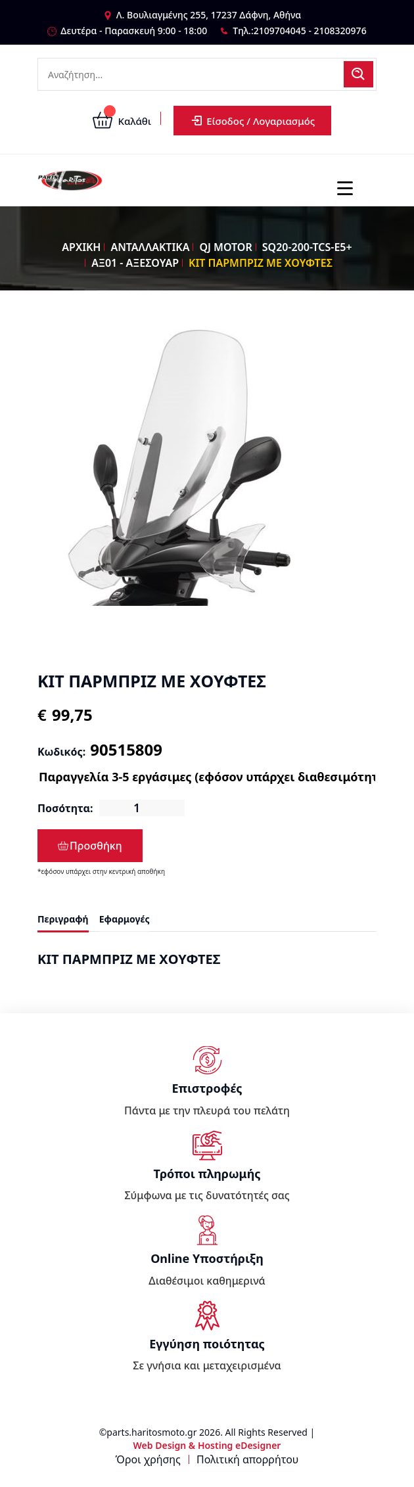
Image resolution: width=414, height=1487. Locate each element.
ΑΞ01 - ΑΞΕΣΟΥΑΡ (135, 263)
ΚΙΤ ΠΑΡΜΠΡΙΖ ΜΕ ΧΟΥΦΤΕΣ (261, 263)
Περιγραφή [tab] (63, 919)
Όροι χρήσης (148, 1459)
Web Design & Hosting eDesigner (207, 1445)
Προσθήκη (90, 845)
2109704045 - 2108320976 (310, 30)
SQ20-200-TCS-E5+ (307, 247)
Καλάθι (122, 120)
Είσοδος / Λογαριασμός (252, 120)
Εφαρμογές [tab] (124, 919)
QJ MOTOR (225, 247)
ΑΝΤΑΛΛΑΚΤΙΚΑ (149, 247)
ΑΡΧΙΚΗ (81, 247)
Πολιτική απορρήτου (247, 1459)
